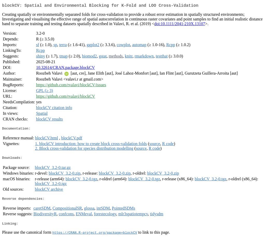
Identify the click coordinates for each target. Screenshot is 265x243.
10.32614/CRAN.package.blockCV (65, 68)
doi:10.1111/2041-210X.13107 (179, 25)
